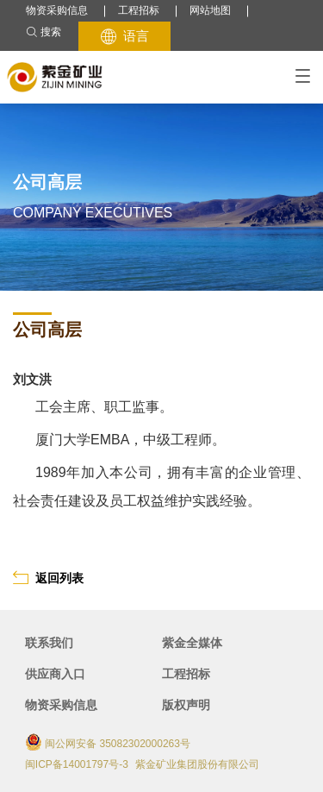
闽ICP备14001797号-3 (76, 764)
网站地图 (210, 10)
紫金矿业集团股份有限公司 (197, 764)
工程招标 (138, 10)
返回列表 (48, 577)
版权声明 (186, 705)
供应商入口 (55, 674)
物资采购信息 (57, 10)
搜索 (43, 32)
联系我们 (49, 643)
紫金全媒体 (192, 643)
